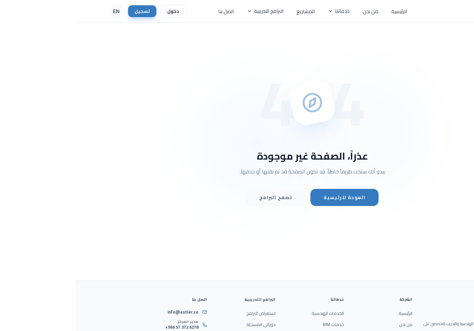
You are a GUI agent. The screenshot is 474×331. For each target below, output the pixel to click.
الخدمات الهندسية (252, 313)
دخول (98, 11)
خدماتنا (263, 11)
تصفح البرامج (200, 197)
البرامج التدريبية (189, 11)
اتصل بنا (150, 11)
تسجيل (66, 11)
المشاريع (230, 11)
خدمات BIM (258, 324)
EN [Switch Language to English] (41, 11)
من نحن (295, 11)
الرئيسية (323, 11)
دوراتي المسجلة (185, 324)
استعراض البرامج (185, 313)
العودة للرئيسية (269, 197)
